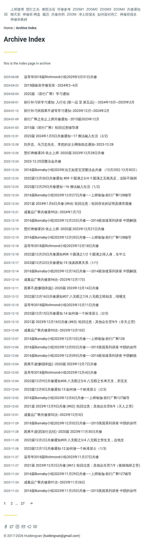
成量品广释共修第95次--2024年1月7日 (52, 212)
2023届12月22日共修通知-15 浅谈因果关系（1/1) (61, 263)
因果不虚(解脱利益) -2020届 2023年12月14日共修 (61, 288)
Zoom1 (78, 9)
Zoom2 (92, 9)
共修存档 (58, 14)
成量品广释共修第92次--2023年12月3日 (53, 415)
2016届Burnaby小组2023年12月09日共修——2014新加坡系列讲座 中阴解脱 (80, 356)
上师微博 (17, 9)
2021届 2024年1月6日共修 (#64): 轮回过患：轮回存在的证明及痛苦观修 (78, 204)
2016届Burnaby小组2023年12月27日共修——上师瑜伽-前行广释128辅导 (77, 195)
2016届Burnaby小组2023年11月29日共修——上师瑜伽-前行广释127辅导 (77, 474)
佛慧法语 (48, 9)
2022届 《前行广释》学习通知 (46, 94)
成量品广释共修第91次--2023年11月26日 (54, 482)
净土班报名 (87, 14)
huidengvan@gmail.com (61, 536)
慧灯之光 (32, 9)
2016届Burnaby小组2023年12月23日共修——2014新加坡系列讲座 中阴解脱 (80, 220)
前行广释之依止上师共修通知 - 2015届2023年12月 (61, 119)
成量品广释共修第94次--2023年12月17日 (54, 280)
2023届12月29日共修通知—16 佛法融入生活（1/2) (62, 187)
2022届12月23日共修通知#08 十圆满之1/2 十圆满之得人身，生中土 (75, 254)
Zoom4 (119, 9)
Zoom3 (105, 9)
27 (24, 503)
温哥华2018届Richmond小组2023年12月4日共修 (60, 372)
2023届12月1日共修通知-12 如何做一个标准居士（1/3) (65, 448)
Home (8, 28)
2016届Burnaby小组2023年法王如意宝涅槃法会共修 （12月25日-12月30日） (81, 170)
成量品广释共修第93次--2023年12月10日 (54, 330)
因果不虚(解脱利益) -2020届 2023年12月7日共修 (60, 364)
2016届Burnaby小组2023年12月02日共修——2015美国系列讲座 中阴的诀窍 (80, 347)
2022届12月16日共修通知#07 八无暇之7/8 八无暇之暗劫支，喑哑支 (75, 296)
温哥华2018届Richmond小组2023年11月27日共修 (61, 457)
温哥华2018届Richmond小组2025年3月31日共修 (60, 77)
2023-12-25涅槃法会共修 (42, 161)
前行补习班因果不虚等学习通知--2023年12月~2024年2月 (66, 111)
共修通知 (133, 9)
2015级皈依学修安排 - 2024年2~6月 (51, 85)
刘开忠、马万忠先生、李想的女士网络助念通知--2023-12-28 (69, 144)
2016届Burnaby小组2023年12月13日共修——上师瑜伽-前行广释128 (74, 339)
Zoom (71, 14)
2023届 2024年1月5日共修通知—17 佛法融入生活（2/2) (66, 136)
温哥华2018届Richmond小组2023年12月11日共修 (61, 305)
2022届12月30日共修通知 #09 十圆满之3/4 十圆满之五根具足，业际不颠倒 (80, 178)
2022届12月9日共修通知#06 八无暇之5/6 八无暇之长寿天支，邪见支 (75, 381)
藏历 (45, 14)
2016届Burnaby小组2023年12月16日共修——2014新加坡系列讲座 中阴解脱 (80, 271)
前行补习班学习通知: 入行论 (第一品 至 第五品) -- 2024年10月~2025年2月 (79, 102)
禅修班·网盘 (31, 14)
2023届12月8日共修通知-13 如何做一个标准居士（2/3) (65, 389)
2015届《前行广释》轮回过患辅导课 (51, 127)
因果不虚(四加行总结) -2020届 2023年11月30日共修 (63, 432)
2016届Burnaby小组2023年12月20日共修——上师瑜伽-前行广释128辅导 (77, 237)
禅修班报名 (128, 14)
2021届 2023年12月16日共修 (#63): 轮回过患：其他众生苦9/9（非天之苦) (79, 322)
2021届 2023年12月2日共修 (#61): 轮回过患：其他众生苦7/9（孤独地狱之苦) (82, 465)
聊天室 (15, 14)
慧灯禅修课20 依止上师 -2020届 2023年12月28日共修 (64, 153)
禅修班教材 (18, 19)
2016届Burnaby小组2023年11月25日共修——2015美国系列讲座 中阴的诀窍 (80, 491)
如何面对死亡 (107, 14)
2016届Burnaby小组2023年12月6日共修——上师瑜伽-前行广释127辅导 (76, 398)
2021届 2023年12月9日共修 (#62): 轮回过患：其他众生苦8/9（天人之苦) (78, 406)
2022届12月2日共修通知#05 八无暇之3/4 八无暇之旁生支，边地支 (74, 440)
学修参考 (64, 9)
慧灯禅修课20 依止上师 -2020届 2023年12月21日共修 (64, 229)
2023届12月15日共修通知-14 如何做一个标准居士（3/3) (66, 313)
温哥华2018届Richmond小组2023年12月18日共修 (61, 246)
